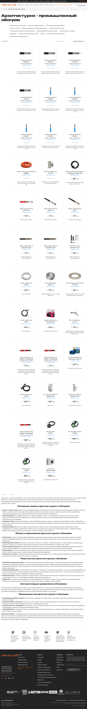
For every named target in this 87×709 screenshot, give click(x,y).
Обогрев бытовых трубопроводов (55, 25)
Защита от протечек (39, 4)
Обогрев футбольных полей (56, 28)
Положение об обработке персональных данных (77, 700)
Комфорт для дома (49, 4)
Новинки (19, 1)
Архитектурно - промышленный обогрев (64, 4)
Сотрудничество (60, 664)
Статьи (31, 1)
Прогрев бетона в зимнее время (56, 33)
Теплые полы (20, 4)
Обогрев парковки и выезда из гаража (47, 31)
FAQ (60, 1)
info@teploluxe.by (7, 675)
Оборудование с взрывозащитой (19, 36)
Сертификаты (47, 1)
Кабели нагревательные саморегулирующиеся (34, 28)
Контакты (64, 1)
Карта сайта (59, 669)
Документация (54, 1)
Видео (41, 1)
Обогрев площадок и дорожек (36, 25)
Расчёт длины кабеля (43, 685)
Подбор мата (41, 679)
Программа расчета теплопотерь (46, 674)
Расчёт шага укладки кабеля (44, 682)
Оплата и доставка (42, 664)
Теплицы (42, 33)
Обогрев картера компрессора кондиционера (22, 31)
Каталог (5, 9)
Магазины (36, 1)
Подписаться (73, 669)
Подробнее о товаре (14, 65)
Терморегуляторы (29, 4)
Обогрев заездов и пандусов (67, 31)
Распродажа (25, 1)
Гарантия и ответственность (44, 667)
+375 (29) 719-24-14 (82, 5)
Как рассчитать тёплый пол (44, 669)
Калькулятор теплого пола (44, 672)
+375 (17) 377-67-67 (6, 669)
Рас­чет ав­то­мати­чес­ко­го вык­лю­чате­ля (47, 677)
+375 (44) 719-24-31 (6, 671)
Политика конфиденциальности (61, 700)
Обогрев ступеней (15, 28)
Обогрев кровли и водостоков (18, 25)
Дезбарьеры (13, 33)
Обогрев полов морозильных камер (28, 33)
